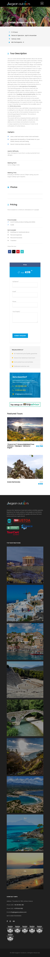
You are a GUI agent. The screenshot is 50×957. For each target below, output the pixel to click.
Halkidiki (25, 833)
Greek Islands (25, 603)
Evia (25, 871)
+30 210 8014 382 (19, 905)
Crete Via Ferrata (13, 482)
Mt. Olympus (25, 756)
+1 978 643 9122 (18, 908)
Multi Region (25, 679)
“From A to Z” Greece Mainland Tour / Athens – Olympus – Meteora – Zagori (20, 446)
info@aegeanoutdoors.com (18, 912)
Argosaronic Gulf (25, 641)
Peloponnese (25, 794)
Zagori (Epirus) (25, 718)
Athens (25, 565)
